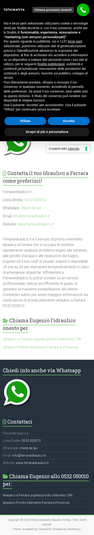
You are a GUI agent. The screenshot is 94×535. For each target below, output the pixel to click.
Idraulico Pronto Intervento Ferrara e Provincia (40, 347)
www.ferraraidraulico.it (36, 224)
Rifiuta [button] (25, 121)
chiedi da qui (31, 208)
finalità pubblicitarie (51, 64)
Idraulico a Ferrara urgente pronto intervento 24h (42, 339)
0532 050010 (35, 200)
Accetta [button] (69, 121)
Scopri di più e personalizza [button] (47, 132)
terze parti (75, 41)
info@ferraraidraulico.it (31, 216)
